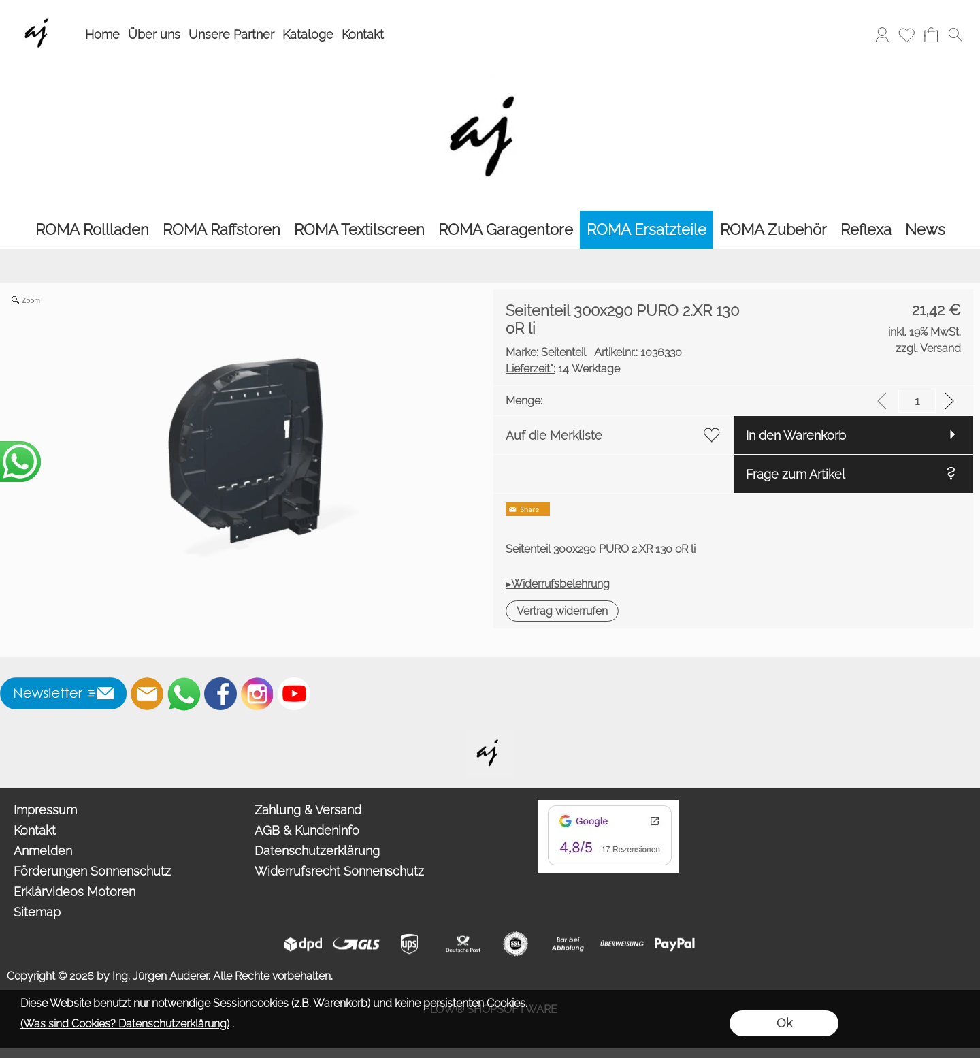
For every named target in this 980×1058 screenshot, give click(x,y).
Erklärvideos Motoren (74, 891)
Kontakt (363, 34)
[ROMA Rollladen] (92, 230)
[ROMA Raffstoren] (221, 230)
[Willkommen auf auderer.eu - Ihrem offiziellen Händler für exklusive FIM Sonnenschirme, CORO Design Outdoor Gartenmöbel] (490, 736)
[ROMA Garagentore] (505, 230)
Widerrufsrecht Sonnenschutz (339, 871)
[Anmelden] (882, 35)
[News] (925, 230)
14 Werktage (563, 368)
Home (102, 34)
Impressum (45, 810)
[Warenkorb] (931, 35)
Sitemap (37, 912)
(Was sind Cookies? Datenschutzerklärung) (124, 1023)
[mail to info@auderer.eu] (147, 694)
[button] (955, 35)
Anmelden (43, 851)
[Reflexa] (866, 230)
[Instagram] (257, 694)
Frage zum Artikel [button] (795, 474)
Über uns (154, 34)
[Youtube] (294, 694)
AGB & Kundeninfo (307, 830)
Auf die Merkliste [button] (554, 435)
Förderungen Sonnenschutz (92, 871)
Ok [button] (784, 1023)
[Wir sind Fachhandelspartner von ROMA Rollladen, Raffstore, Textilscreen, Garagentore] (39, 14)
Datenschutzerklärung (317, 851)
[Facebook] (220, 694)
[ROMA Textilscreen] (359, 230)
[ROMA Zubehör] (773, 230)
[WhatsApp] (184, 694)
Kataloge (307, 34)
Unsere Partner (231, 34)
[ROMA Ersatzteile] (646, 230)
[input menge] (917, 401)
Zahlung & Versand (308, 810)
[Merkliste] (906, 35)
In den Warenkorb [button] (796, 435)
